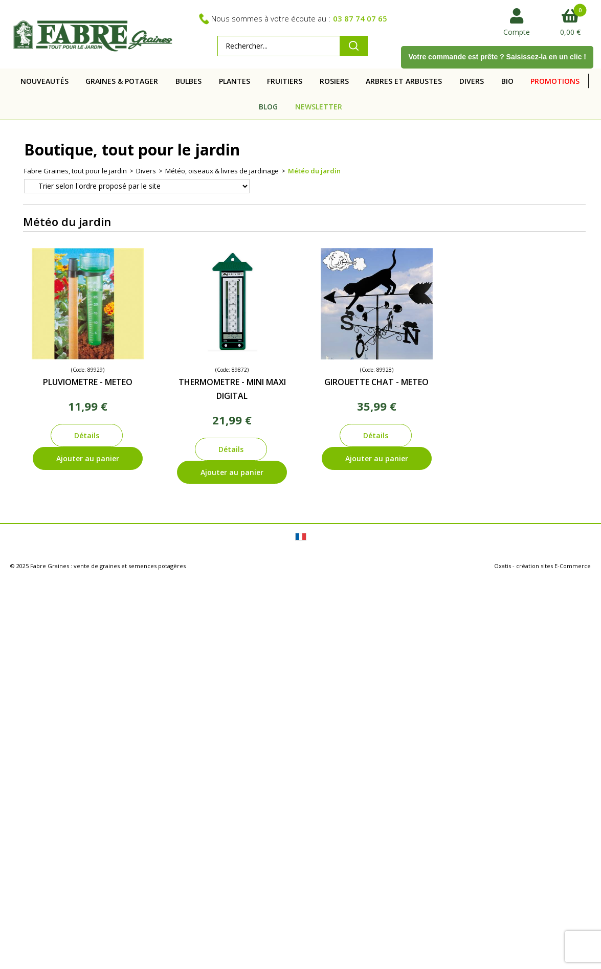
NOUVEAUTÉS (44, 81)
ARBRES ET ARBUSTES (404, 81)
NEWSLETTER (318, 106)
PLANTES (234, 81)
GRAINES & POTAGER (121, 81)
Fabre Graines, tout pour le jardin (75, 170)
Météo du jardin (314, 170)
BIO (507, 81)
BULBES (188, 81)
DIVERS (471, 81)
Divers (146, 170)
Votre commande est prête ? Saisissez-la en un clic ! (497, 57)
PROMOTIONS (555, 81)
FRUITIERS (284, 81)
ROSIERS (334, 81)
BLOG (268, 106)
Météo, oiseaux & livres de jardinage (222, 170)
